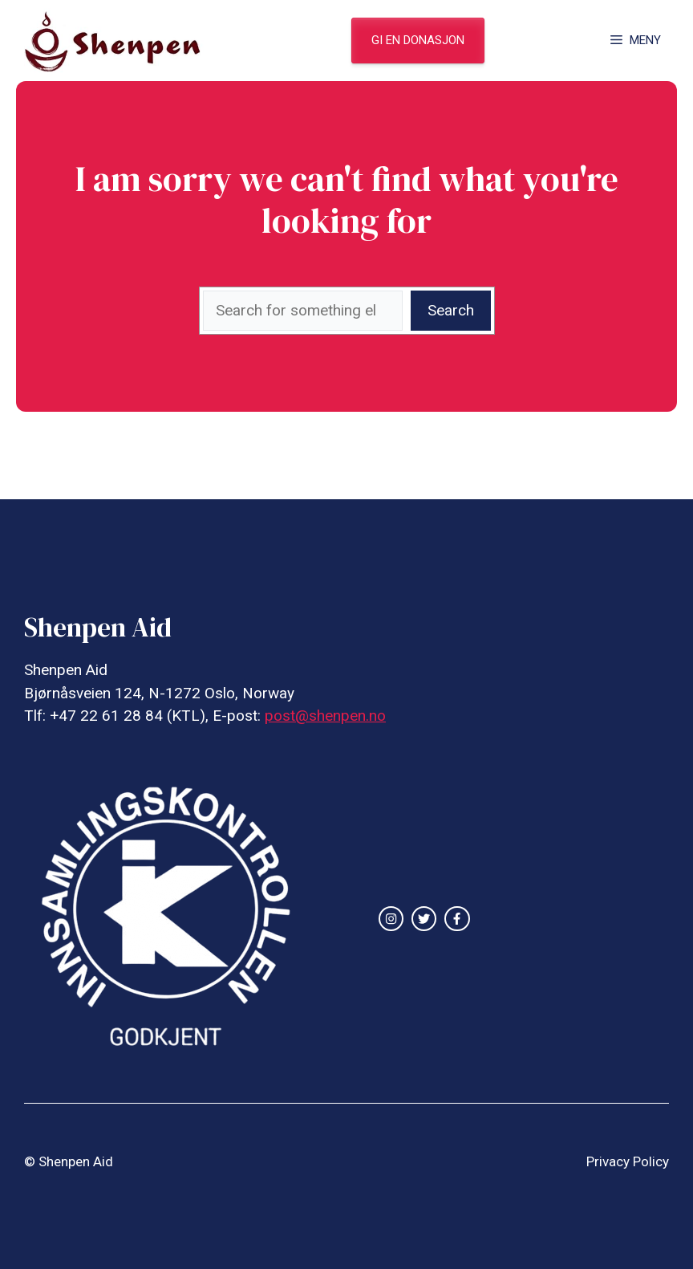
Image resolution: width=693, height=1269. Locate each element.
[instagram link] (391, 918)
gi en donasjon (417, 40)
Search (451, 310)
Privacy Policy (627, 1161)
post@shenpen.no (325, 715)
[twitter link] (423, 918)
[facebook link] (456, 918)
